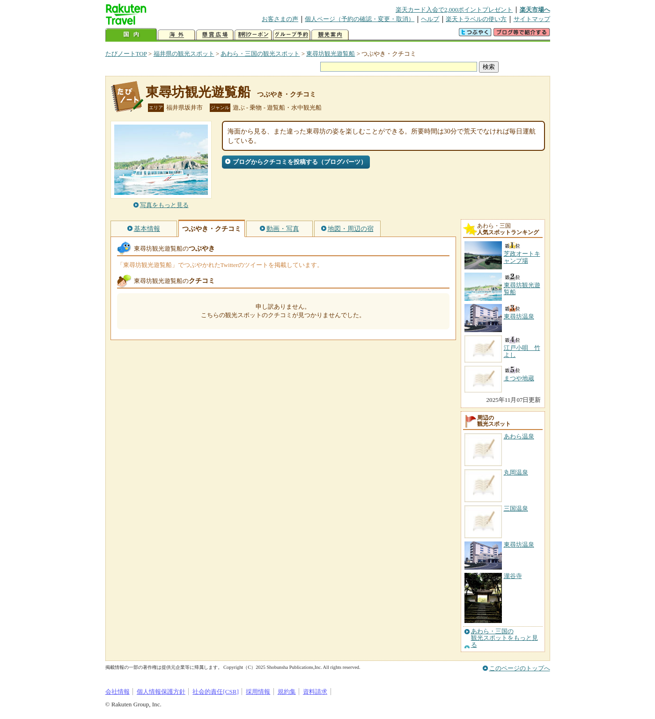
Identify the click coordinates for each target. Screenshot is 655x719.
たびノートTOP (126, 53)
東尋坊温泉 (519, 544)
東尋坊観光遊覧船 (330, 53)
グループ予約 (291, 35)
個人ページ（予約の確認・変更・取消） (359, 18)
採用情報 (258, 691)
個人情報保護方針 (161, 691)
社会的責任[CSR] (215, 691)
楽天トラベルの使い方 (476, 18)
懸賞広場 (215, 35)
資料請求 (315, 691)
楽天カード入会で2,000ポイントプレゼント (454, 9)
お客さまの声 (280, 18)
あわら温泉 (519, 436)
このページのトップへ (519, 668)
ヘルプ (430, 18)
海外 (176, 35)
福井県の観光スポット (184, 53)
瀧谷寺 (513, 575)
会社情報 (117, 691)
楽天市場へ (535, 9)
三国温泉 (516, 508)
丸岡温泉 (516, 472)
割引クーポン (253, 35)
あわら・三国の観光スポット (260, 53)
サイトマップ (532, 18)
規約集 (287, 691)
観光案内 (330, 35)
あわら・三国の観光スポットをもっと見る (504, 638)
